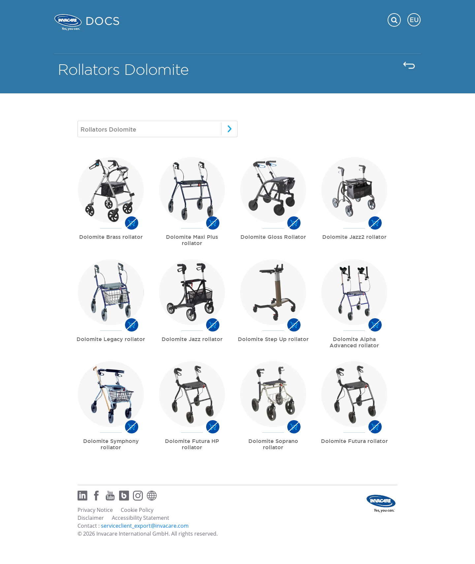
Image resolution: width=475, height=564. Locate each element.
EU (414, 19)
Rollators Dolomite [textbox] (108, 129)
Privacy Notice (95, 510)
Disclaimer (91, 517)
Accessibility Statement (140, 517)
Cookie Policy (137, 510)
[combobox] (158, 129)
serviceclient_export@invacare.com (145, 525)
